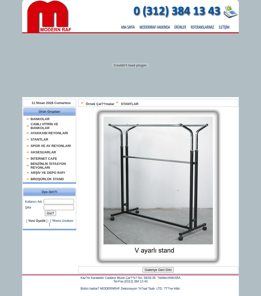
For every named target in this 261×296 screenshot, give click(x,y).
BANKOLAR (40, 119)
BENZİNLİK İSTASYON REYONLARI (48, 165)
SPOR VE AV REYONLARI (51, 146)
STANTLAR (129, 104)
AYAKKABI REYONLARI (49, 133)
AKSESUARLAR (43, 152)
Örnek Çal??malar (100, 104)
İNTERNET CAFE (44, 159)
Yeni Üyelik (37, 221)
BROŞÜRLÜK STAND (47, 179)
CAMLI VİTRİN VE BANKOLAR (44, 126)
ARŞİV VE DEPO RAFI (48, 173)
